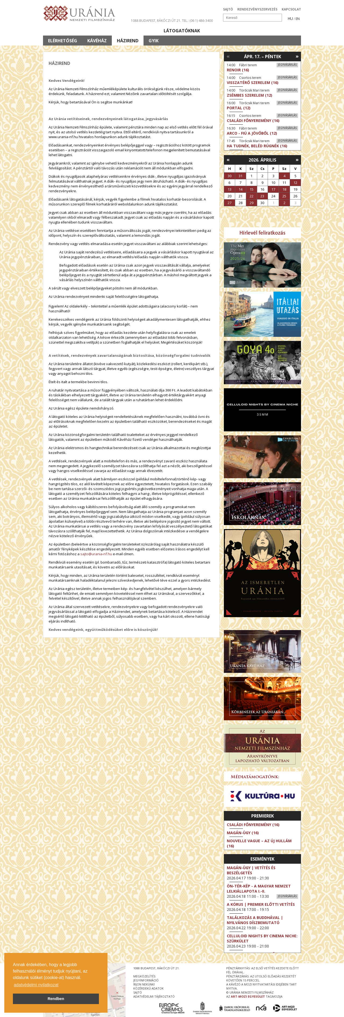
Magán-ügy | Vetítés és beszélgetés (251, 870)
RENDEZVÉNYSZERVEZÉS (257, 9)
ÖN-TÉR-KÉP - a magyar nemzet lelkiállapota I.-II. (259, 888)
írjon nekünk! (144, 984)
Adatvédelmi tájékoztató (154, 996)
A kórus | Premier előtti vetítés (261, 904)
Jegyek (264, 31)
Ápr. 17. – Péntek (262, 57)
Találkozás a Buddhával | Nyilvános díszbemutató (255, 920)
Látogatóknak (182, 31)
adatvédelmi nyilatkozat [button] (36, 985)
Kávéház (97, 41)
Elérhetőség (62, 41)
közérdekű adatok (148, 988)
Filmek (55, 31)
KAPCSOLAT (291, 9)
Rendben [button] (56, 999)
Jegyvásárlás (287, 65)
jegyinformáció (146, 980)
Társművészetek (92, 31)
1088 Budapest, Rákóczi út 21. (156, 20)
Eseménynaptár (228, 31)
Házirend (127, 41)
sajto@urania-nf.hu (96, 553)
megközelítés (144, 976)
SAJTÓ (228, 9)
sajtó (137, 992)
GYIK (154, 41)
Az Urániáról (137, 31)
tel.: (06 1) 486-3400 (197, 20)
